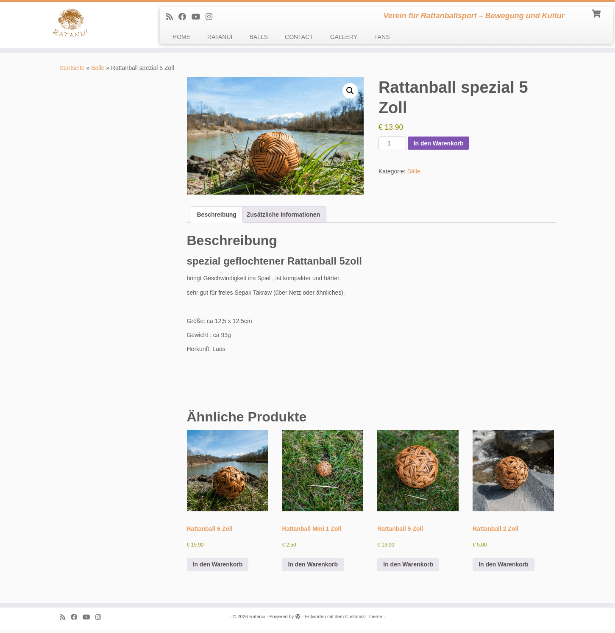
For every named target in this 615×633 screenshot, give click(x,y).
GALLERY (343, 36)
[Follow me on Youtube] (199, 17)
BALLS (258, 36)
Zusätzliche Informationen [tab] (283, 217)
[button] (350, 93)
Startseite (72, 71)
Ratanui (257, 619)
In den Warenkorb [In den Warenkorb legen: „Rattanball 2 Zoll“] (504, 567)
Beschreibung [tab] (217, 217)
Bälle (97, 71)
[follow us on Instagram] (212, 17)
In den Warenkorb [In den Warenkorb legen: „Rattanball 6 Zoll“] (218, 567)
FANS (382, 36)
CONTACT (299, 36)
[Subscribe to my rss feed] (172, 17)
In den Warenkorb (439, 146)
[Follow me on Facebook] (185, 17)
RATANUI (219, 36)
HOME (181, 36)
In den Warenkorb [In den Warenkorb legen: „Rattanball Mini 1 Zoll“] (313, 567)
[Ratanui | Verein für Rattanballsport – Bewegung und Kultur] (71, 26)
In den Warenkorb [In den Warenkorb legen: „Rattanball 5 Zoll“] (408, 567)
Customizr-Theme (363, 619)
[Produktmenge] (392, 146)
